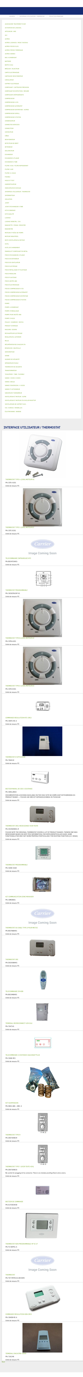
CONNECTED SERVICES (12, 124)
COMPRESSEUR (9, 98)
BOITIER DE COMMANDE (14, 1202)
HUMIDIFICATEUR (10, 184)
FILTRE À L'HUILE (10, 173)
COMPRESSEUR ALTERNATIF (13, 106)
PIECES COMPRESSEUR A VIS (14, 288)
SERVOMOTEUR (9, 352)
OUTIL (7, 244)
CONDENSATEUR (10, 121)
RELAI (7, 340)
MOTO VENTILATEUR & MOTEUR (15, 240)
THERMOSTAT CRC (11, 959)
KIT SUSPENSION (11, 1103)
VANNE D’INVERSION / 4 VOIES (15, 385)
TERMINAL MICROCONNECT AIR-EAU (18, 1023)
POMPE (7, 303)
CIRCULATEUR (9, 80)
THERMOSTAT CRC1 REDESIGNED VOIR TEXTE (21, 826)
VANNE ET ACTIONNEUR (12, 389)
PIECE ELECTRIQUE (11, 266)
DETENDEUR (8, 147)
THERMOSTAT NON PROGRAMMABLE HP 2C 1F (21, 1244)
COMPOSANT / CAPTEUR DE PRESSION (17, 87)
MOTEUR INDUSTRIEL (11, 236)
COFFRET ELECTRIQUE (12, 83)
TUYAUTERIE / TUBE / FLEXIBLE (14, 374)
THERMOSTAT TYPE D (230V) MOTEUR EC (19, 686)
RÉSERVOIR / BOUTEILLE (13, 348)
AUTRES (7, 39)
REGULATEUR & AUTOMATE (13, 337)
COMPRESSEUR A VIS (11, 102)
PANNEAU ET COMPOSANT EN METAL (16, 251)
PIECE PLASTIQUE (11, 277)
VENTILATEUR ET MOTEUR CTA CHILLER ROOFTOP (20, 400)
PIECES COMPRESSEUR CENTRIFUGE (16, 296)
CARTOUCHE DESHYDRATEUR (14, 76)
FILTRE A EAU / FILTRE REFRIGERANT (16, 165)
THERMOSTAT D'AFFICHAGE (15, 757)
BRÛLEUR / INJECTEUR (12, 68)
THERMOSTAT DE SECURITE (13, 367)
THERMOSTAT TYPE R (12, 1135)
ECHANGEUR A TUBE (11, 162)
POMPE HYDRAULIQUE (12, 311)
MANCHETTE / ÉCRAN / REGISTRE (15, 225)
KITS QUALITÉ (9, 214)
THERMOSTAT (10, 1275)
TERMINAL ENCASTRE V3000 (15, 1353)
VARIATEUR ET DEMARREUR (13, 393)
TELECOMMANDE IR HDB (14, 991)
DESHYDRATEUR (10, 139)
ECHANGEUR (9, 154)
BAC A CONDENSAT (11, 57)
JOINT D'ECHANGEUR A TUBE (14, 206)
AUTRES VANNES (10, 53)
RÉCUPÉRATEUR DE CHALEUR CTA (15, 344)
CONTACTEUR (9, 132)
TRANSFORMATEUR (11, 370)
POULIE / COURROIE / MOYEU (14, 322)
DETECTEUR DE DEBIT (11, 143)
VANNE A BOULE (10, 381)
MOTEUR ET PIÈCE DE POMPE (14, 232)
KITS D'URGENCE (10, 210)
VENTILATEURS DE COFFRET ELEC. (15, 404)
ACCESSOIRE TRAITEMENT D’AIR (15, 24)
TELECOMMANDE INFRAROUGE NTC (18, 558)
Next (3, 1362)
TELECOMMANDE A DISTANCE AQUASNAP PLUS (22, 1055)
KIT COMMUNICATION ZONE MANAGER (19, 897)
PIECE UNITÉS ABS (11, 281)
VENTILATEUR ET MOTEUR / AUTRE (15, 396)
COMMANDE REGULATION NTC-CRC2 (18, 718)
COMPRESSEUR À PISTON (13, 117)
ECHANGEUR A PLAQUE (12, 158)
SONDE (7, 355)
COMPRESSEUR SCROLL (12, 113)
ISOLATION (8, 199)
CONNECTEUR (9, 128)
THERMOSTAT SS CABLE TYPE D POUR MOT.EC (21, 928)
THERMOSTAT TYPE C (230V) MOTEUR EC (19, 527)
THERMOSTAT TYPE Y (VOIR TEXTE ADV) (19, 1166)
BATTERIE (8, 61)
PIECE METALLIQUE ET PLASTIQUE (16, 270)
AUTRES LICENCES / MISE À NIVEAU (16, 42)
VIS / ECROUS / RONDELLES (13, 407)
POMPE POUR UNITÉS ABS (13, 314)
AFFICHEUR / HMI (10, 31)
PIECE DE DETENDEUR (12, 258)
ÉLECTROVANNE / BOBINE (13, 411)
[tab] (41, 24)
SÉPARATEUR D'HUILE (11, 363)
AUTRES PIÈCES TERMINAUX (14, 50)
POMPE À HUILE (10, 318)
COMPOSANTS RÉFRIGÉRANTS (14, 95)
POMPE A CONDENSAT (12, 307)
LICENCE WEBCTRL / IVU (12, 221)
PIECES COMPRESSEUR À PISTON (15, 299)
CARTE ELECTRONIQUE (12, 72)
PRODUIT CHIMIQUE (11, 325)
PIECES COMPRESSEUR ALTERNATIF (16, 292)
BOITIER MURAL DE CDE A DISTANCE (18, 789)
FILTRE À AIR (9, 169)
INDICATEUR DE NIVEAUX (13, 188)
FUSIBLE (7, 177)
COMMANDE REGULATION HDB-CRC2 (18, 1314)
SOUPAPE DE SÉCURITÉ (12, 359)
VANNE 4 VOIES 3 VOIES (12, 378)
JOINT (7, 203)
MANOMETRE (9, 229)
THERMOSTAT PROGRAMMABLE (16, 590)
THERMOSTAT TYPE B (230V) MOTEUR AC (19, 638)
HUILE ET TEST (9, 180)
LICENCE (8, 217)
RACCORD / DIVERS (11, 329)
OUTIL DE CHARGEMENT (12, 247)
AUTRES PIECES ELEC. (12, 46)
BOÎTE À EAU (9, 65)
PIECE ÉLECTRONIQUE (12, 285)
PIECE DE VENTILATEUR (12, 262)
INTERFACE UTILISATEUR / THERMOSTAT (17, 191)
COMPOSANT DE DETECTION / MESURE (17, 91)
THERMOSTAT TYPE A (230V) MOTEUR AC (19, 479)
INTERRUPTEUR (10, 195)
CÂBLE (7, 135)
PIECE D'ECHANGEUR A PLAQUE (15, 255)
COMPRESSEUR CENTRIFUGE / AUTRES (17, 109)
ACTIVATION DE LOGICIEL (13, 27)
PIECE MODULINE (10, 273)
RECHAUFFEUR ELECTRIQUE (13, 333)
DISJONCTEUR (9, 150)
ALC (6, 35)
